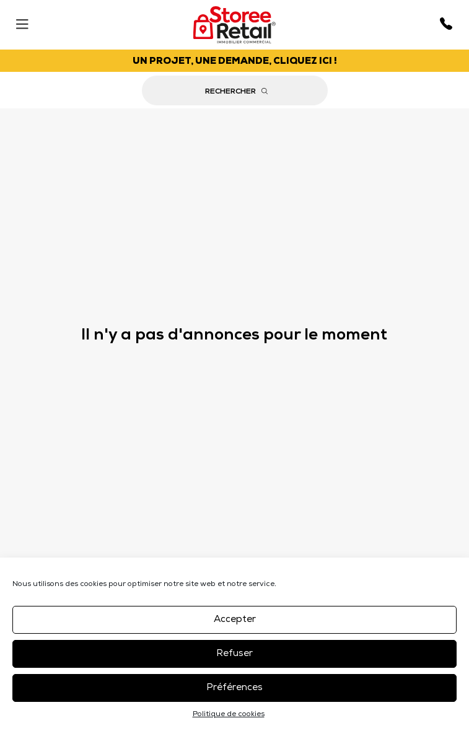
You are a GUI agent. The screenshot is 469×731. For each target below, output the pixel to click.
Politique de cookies (229, 715)
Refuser (234, 654)
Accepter (235, 619)
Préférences (234, 688)
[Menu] (22, 21)
